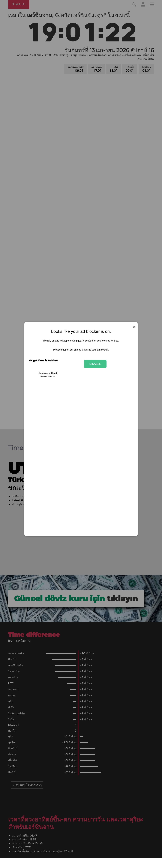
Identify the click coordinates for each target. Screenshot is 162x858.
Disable (95, 363)
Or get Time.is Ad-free (43, 360)
